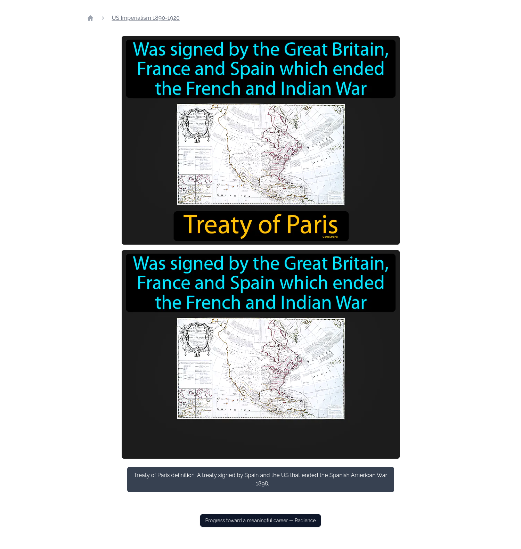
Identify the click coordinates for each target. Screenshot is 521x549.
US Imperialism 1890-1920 (146, 18)
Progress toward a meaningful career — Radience (260, 520)
